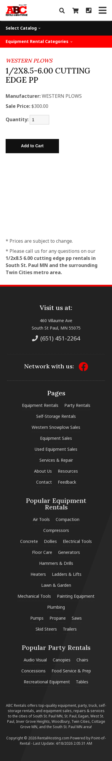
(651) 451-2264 (56, 338)
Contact (44, 482)
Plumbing (56, 607)
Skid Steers (46, 629)
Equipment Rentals (40, 405)
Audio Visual (35, 660)
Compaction (67, 519)
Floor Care (42, 552)
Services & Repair (56, 460)
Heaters (38, 574)
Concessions (33, 671)
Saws (77, 618)
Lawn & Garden (56, 585)
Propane (57, 618)
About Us (43, 471)
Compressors (56, 530)
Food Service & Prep (71, 671)
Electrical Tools (77, 541)
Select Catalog (23, 28)
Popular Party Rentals (56, 647)
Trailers (70, 629)
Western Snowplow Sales (56, 427)
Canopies (62, 660)
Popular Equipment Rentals (56, 503)
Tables (82, 682)
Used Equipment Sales (56, 449)
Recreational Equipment (47, 682)
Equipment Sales (56, 438)
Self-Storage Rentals (56, 416)
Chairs (82, 660)
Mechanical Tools (34, 596)
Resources (68, 471)
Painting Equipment (76, 596)
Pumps (37, 618)
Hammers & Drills (56, 563)
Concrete (29, 541)
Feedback (67, 482)
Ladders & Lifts (66, 574)
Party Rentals (77, 405)
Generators (69, 552)
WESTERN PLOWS (29, 60)
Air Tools (41, 519)
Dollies (50, 541)
